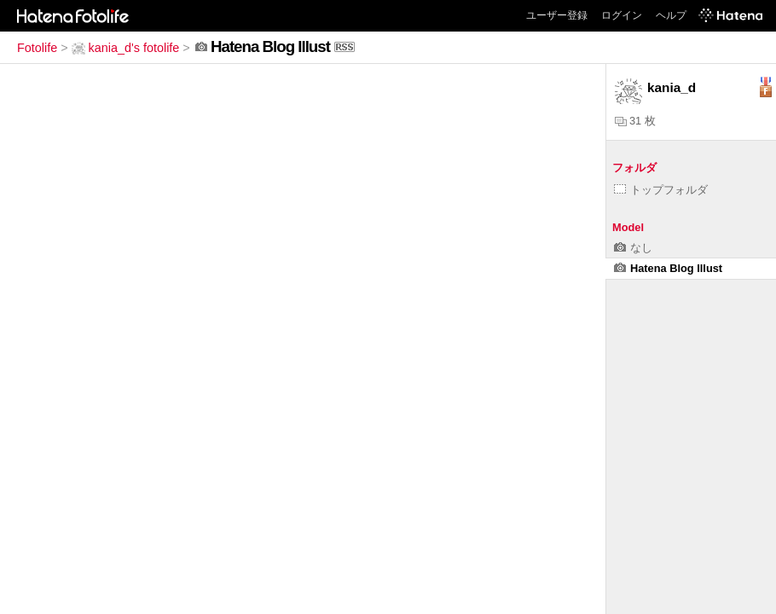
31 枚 (635, 120)
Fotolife (37, 48)
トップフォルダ (661, 189)
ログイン (621, 15)
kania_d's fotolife (126, 48)
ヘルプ (671, 15)
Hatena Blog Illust (668, 268)
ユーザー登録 (557, 15)
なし (633, 247)
